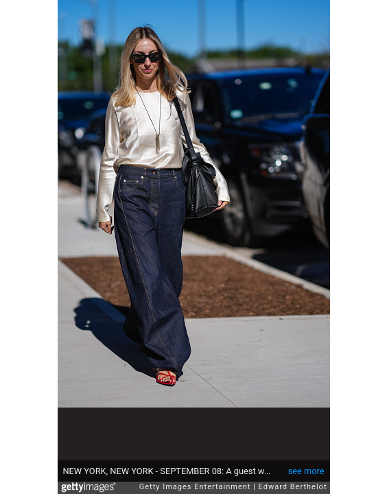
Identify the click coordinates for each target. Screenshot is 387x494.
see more (306, 471)
